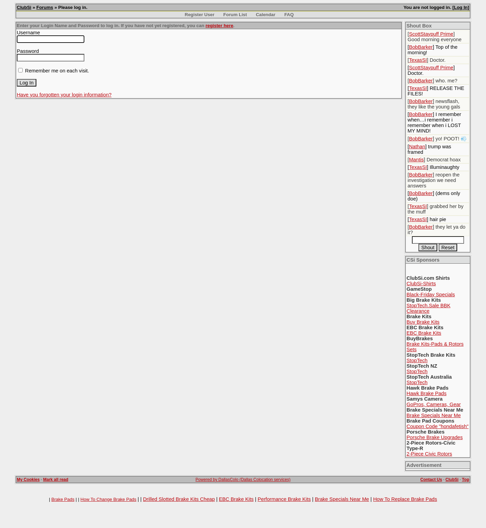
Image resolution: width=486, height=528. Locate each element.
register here (219, 25)
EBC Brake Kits (423, 333)
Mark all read (55, 479)
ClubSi (24, 7)
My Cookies (28, 479)
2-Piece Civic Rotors (429, 454)
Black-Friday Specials (430, 294)
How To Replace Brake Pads (405, 499)
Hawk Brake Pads (426, 393)
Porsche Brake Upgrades (434, 437)
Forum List (235, 14)
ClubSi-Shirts (421, 283)
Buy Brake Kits (422, 322)
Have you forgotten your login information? (64, 94)
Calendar (265, 14)
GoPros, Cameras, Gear (433, 404)
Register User (200, 14)
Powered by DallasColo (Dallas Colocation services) (243, 479)
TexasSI (418, 60)
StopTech (416, 360)
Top (465, 479)
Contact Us (431, 479)
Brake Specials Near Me (433, 415)
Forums (44, 7)
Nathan (417, 146)
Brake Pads (62, 499)
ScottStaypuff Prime (431, 34)
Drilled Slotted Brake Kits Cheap (179, 499)
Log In (461, 7)
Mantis (416, 159)
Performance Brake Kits (284, 499)
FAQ (289, 14)
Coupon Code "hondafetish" (437, 426)
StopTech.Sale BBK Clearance (428, 308)
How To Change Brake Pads (109, 499)
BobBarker (420, 47)
